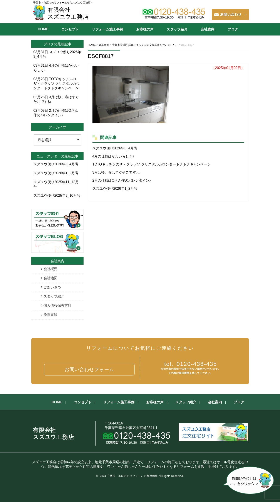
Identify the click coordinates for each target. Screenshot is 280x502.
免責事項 (50, 314)
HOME (43, 29)
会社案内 (208, 29)
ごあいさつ (52, 287)
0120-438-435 (190, 364)
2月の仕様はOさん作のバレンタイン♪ (121, 180)
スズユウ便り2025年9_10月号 (57, 195)
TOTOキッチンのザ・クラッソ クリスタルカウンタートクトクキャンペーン (151, 164)
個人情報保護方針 (57, 305)
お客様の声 (145, 29)
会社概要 (50, 269)
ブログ (233, 29)
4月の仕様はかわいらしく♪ (113, 156)
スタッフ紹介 (177, 29)
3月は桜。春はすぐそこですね (116, 172)
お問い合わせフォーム (89, 369)
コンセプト (70, 29)
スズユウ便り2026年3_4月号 (114, 148)
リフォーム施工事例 (107, 29)
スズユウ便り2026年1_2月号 (114, 188)
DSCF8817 (101, 56)
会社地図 (50, 278)
